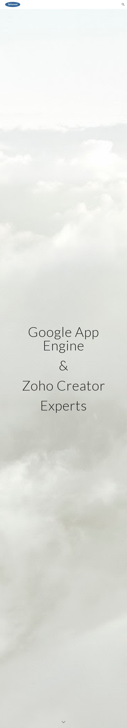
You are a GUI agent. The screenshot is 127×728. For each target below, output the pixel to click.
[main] (63, 368)
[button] (123, 4)
